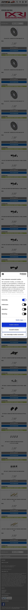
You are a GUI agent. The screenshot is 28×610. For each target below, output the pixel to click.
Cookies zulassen (14, 324)
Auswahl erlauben (14, 329)
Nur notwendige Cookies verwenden (14, 334)
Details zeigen (19, 320)
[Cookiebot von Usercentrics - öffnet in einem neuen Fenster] (20, 274)
